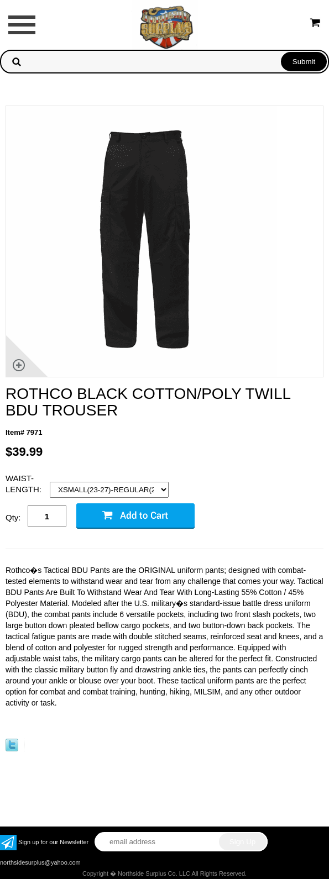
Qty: (13, 517)
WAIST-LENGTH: (25, 483)
